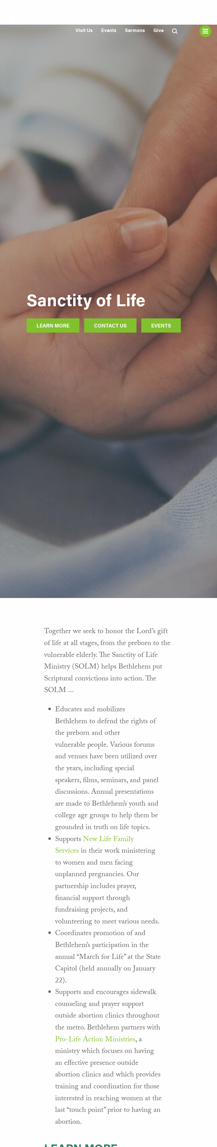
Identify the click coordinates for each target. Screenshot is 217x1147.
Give (158, 30)
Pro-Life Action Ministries (95, 1040)
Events (108, 30)
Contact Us (110, 325)
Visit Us (84, 30)
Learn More (53, 325)
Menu (205, 31)
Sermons (135, 30)
